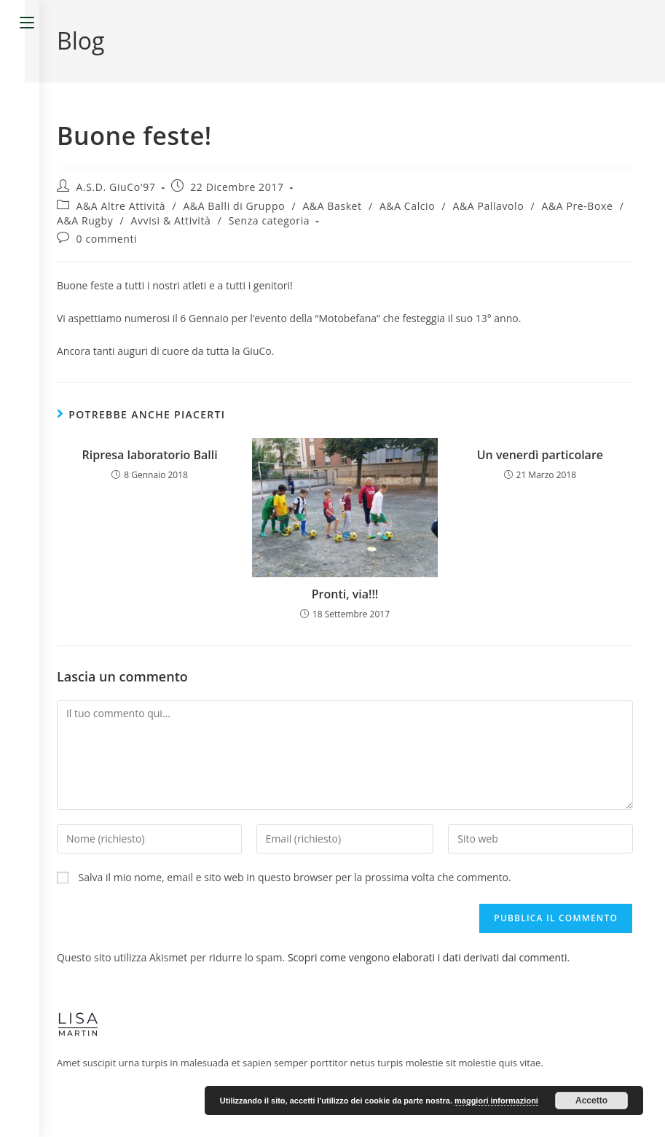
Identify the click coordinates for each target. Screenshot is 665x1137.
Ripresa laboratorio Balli (150, 455)
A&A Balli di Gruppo (234, 206)
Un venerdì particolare (540, 455)
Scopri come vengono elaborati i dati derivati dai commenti (427, 957)
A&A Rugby (85, 220)
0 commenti (107, 239)
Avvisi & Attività (171, 220)
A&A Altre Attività (121, 206)
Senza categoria (269, 220)
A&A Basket (331, 206)
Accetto (591, 1100)
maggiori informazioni (496, 1100)
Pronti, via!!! (345, 594)
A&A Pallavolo (488, 206)
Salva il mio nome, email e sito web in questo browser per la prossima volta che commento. (295, 877)
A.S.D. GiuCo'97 (116, 187)
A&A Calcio (407, 206)
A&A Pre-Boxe (577, 206)
